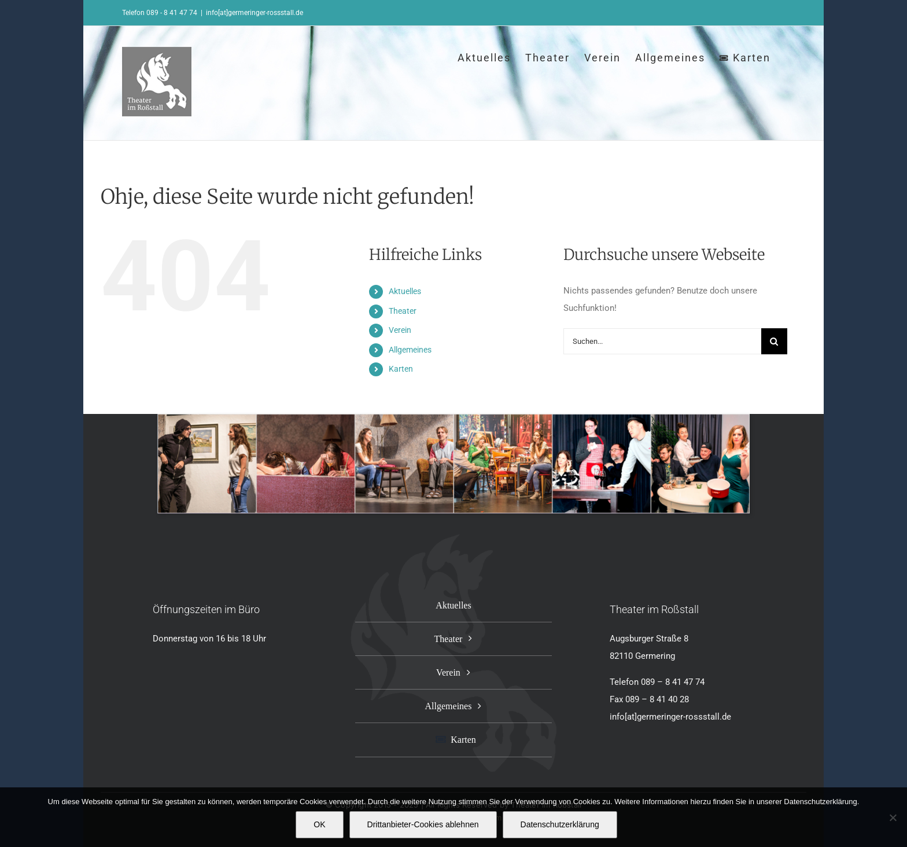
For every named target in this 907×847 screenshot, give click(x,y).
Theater (402, 311)
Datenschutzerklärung (560, 824)
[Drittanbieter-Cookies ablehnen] (892, 817)
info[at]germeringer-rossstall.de (254, 13)
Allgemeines (410, 349)
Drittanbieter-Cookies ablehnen (423, 824)
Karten (401, 368)
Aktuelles (405, 291)
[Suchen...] (662, 341)
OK (319, 824)
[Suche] (774, 341)
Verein (400, 330)
